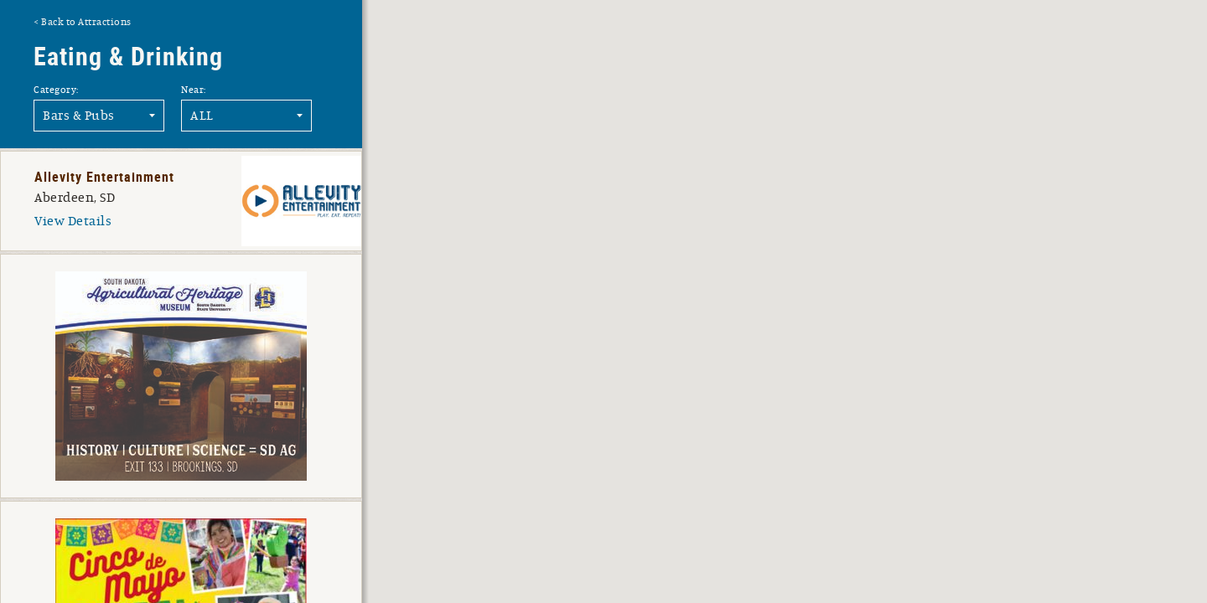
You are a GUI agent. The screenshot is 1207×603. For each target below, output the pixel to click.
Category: (56, 90)
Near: (193, 90)
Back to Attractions (86, 22)
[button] (866, 236)
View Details (72, 221)
